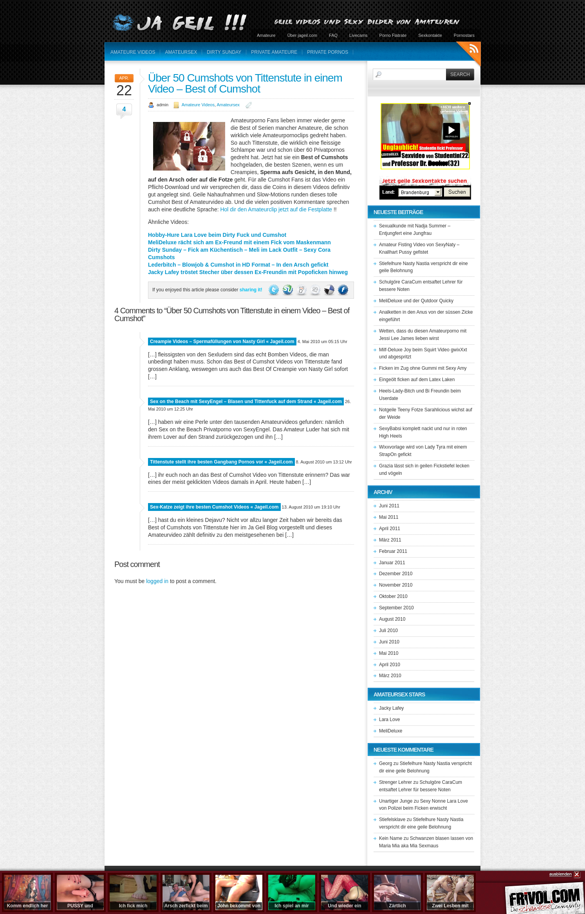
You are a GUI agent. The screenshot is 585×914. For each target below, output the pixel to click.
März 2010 (390, 675)
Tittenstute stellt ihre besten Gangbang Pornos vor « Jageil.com (221, 462)
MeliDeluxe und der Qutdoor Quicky (416, 300)
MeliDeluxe (390, 731)
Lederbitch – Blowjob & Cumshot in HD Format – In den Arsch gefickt (238, 265)
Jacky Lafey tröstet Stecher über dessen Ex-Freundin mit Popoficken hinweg (248, 272)
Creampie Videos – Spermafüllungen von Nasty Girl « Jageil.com (222, 341)
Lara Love (389, 719)
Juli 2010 (388, 630)
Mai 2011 (388, 517)
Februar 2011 (393, 551)
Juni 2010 (389, 642)
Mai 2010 (388, 653)
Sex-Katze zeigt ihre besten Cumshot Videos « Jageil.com (214, 507)
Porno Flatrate (393, 35)
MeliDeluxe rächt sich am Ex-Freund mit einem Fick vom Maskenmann (239, 242)
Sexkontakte (430, 35)
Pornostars (464, 35)
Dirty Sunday (224, 52)
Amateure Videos (132, 52)
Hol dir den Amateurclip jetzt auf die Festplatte (276, 209)
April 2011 (389, 528)
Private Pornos (327, 52)
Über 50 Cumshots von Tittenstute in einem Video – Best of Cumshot (245, 83)
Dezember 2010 (395, 573)
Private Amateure (274, 52)
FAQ (333, 35)
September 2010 (396, 608)
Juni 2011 (389, 506)
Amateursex (181, 52)
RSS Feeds (468, 55)
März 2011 (390, 540)
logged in (157, 581)
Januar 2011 (392, 562)
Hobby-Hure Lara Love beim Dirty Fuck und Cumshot (217, 235)
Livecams (358, 35)
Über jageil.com (302, 35)
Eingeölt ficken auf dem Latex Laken (417, 379)
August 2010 (392, 619)
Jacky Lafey (391, 708)
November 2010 (395, 585)
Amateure (266, 35)
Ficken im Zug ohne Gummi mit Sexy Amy (422, 368)
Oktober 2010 (393, 596)
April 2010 (389, 664)
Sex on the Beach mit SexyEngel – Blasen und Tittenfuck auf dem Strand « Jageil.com (246, 401)
